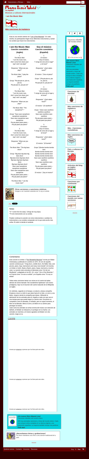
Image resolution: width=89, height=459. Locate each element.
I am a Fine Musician (37, 36)
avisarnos (18, 349)
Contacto (19, 449)
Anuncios (26, 449)
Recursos (34, 449)
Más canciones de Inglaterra (17, 29)
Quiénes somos (9, 449)
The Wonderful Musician (34, 260)
